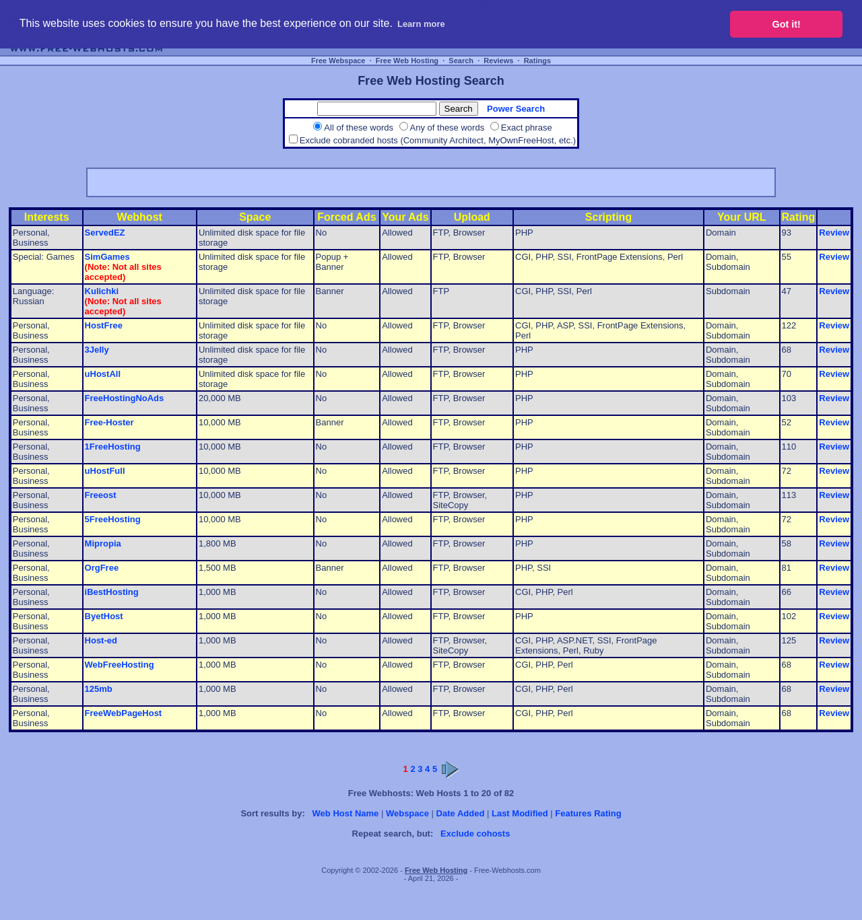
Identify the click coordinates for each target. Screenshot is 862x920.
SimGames (107, 257)
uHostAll (103, 374)
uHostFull (105, 471)
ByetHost (104, 616)
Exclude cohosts (475, 833)
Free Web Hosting (407, 61)
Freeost (101, 495)
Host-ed (101, 640)
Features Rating (588, 813)
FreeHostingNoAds (124, 398)
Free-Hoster (109, 422)
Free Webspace (338, 61)
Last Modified (520, 813)
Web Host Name (345, 813)
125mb (98, 689)
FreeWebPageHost (123, 713)
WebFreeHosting (119, 665)
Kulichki (102, 291)
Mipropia (103, 543)
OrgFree (102, 568)
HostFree (104, 325)
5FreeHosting (113, 519)
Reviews (498, 61)
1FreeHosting (113, 446)
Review (834, 232)
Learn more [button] (421, 24)
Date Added (460, 813)
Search (460, 61)
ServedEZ (105, 232)
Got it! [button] (786, 24)
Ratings (537, 61)
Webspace (407, 813)
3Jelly (97, 350)
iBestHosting (112, 592)
